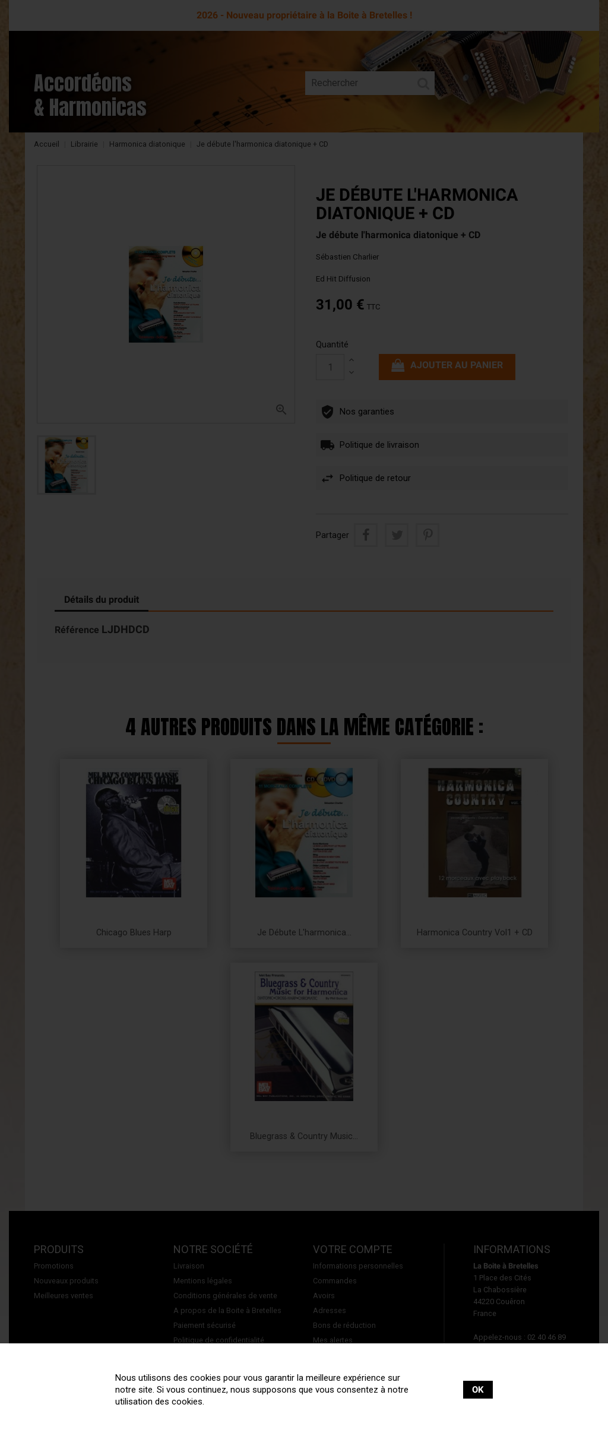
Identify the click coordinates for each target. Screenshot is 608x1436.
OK (478, 1389)
